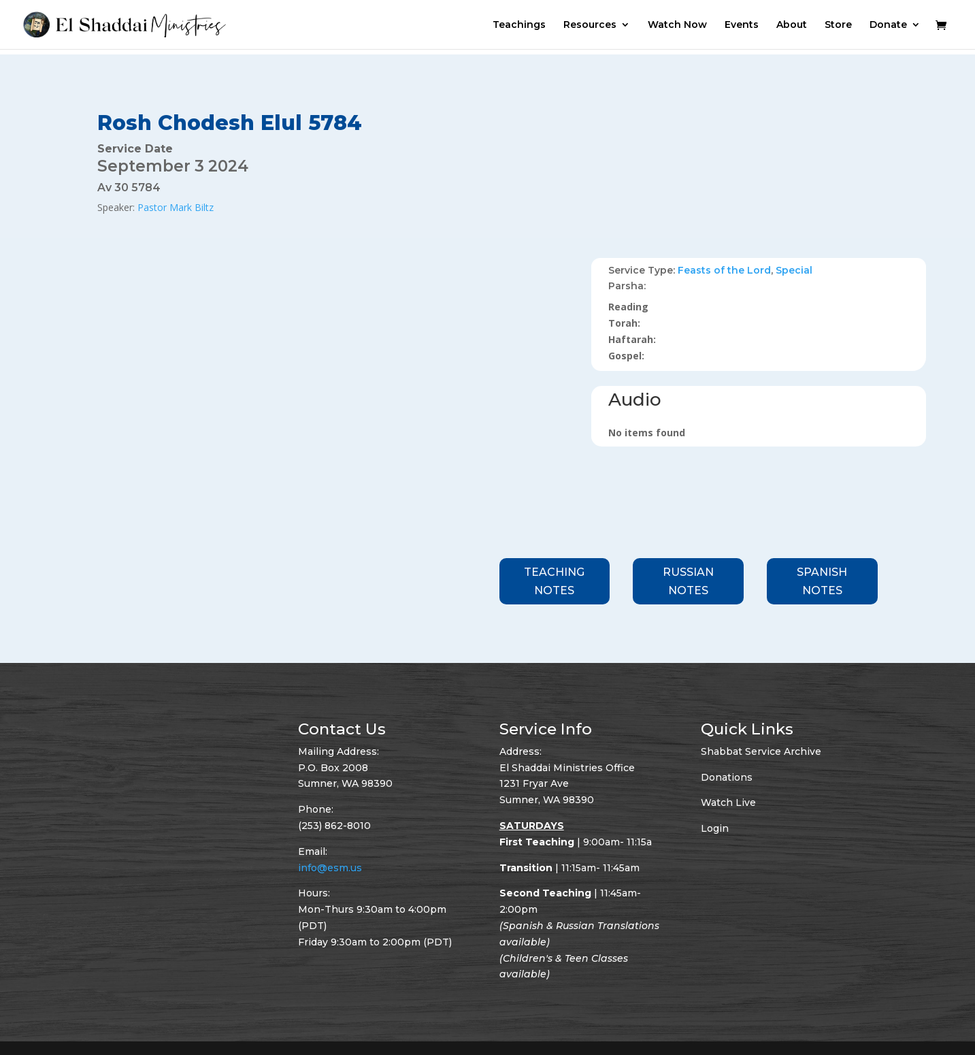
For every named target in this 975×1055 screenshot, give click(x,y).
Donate (888, 25)
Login (715, 828)
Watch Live (728, 802)
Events (742, 25)
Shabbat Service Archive (761, 751)
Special (794, 270)
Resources (589, 25)
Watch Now (677, 25)
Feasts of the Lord (724, 270)
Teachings (519, 25)
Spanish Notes (822, 581)
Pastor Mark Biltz (175, 207)
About (791, 25)
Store (838, 25)
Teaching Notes (554, 581)
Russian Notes (688, 581)
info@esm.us (330, 868)
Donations (727, 777)
